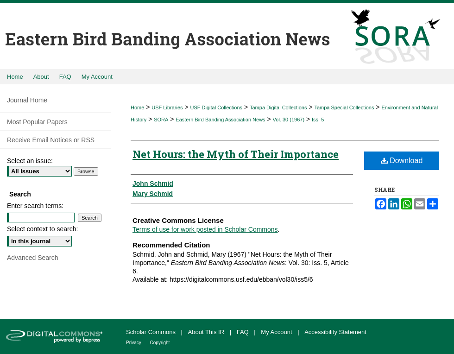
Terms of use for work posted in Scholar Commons (205, 229)
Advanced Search (32, 257)
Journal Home (27, 100)
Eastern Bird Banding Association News (220, 119)
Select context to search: (42, 229)
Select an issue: (30, 160)
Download (402, 160)
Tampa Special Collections (344, 107)
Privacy (134, 342)
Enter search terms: (35, 205)
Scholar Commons (151, 332)
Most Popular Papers (37, 122)
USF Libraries (167, 107)
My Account (277, 332)
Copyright (160, 342)
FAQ (244, 332)
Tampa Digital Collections (278, 107)
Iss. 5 (318, 119)
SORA (161, 119)
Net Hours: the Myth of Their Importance (235, 154)
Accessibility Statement (335, 332)
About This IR (207, 332)
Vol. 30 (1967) (289, 119)
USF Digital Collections (216, 107)
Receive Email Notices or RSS (51, 140)
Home (137, 107)
